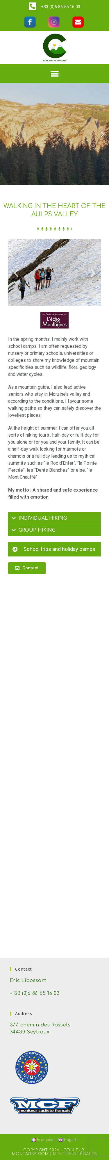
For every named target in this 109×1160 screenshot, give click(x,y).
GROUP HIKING (37, 530)
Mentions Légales (75, 1154)
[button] (54, 73)
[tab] (54, 518)
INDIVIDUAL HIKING (43, 518)
